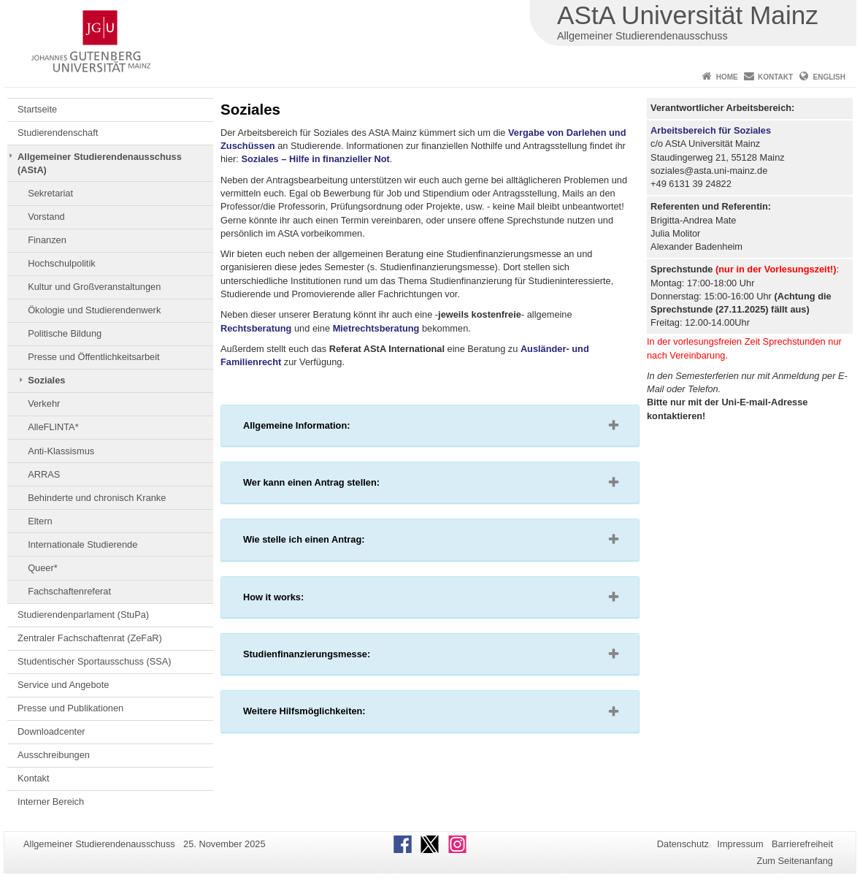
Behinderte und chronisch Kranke (97, 497)
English (829, 77)
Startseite (37, 109)
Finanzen (47, 239)
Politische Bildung (64, 333)
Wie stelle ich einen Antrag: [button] (327, 542)
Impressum (740, 843)
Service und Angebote (63, 684)
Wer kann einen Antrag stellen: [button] (334, 485)
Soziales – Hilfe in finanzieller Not (315, 158)
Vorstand (46, 216)
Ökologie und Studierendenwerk (94, 310)
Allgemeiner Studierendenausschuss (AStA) (100, 163)
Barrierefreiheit (802, 843)
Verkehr (44, 403)
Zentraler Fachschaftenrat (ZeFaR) (90, 637)
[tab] (430, 425)
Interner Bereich (51, 801)
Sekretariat (50, 193)
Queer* (43, 567)
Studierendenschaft (58, 132)
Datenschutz (683, 843)
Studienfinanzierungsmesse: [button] (330, 657)
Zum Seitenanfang (794, 860)
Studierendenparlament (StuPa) (83, 614)
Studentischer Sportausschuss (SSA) (95, 661)
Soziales (46, 380)
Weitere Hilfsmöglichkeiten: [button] (327, 714)
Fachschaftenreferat (69, 591)
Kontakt (775, 77)
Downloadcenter (51, 731)
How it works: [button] (296, 600)
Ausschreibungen (54, 754)
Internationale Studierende (82, 544)
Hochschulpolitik (61, 263)
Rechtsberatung (255, 328)
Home (727, 77)
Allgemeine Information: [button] (319, 428)
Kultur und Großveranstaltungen (94, 286)
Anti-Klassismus (61, 451)
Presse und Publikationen (70, 708)
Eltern (40, 521)
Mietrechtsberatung (376, 328)
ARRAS (44, 474)
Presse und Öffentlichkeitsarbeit (93, 356)
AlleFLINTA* (53, 426)
